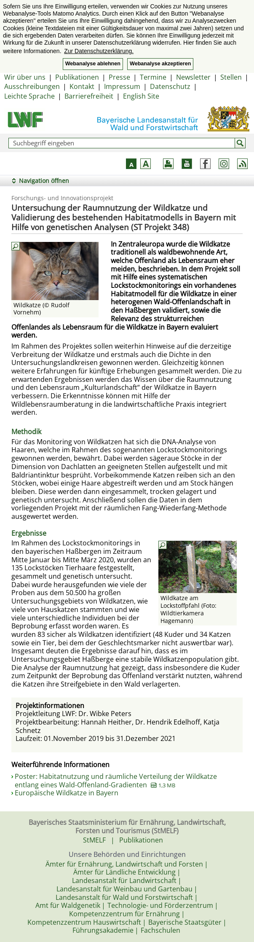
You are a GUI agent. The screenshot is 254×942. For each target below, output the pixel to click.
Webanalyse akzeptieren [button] (160, 64)
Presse (119, 77)
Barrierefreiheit (88, 96)
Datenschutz (170, 86)
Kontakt (82, 86)
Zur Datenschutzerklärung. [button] (99, 51)
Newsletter (193, 77)
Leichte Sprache (29, 96)
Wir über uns (24, 77)
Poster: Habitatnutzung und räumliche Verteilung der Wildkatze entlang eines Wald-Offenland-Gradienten (116, 780)
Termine (153, 77)
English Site (141, 96)
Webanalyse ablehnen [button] (92, 64)
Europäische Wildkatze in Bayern (66, 792)
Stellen (231, 77)
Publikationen (77, 77)
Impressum (122, 86)
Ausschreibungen (32, 86)
